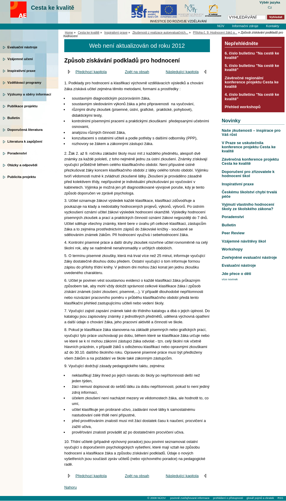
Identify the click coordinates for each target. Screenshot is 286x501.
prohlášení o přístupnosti (228, 498)
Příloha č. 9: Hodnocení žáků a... (215, 32)
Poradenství (17, 153)
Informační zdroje (245, 26)
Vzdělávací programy (24, 82)
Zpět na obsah (137, 72)
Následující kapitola (182, 72)
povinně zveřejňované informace (189, 498)
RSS (280, 498)
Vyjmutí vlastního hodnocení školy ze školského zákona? (248, 206)
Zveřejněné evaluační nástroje (249, 257)
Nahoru (70, 487)
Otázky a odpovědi (22, 165)
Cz (270, 7)
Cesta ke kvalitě (52, 7)
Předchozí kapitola (91, 72)
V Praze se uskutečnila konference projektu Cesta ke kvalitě (249, 147)
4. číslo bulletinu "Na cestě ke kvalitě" (252, 96)
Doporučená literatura (25, 129)
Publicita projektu (21, 177)
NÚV (220, 26)
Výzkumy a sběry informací (29, 94)
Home (69, 32)
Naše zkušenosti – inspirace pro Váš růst (251, 132)
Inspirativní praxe (21, 70)
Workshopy (232, 249)
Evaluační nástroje (22, 47)
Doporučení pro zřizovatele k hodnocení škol (248, 173)
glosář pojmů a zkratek (260, 498)
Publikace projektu (22, 106)
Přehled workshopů (243, 107)
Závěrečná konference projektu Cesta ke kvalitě (250, 161)
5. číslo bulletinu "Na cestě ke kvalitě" (252, 67)
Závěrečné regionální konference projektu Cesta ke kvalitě (252, 82)
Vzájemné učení (20, 59)
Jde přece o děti (236, 273)
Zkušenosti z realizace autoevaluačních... (160, 32)
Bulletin (13, 118)
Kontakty (272, 26)
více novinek (230, 279)
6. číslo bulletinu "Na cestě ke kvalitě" (252, 55)
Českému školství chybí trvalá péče (249, 194)
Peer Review (233, 233)
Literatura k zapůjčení (24, 141)
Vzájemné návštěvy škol (244, 241)
